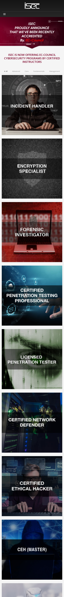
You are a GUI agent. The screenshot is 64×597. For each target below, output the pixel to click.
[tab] (6, 71)
